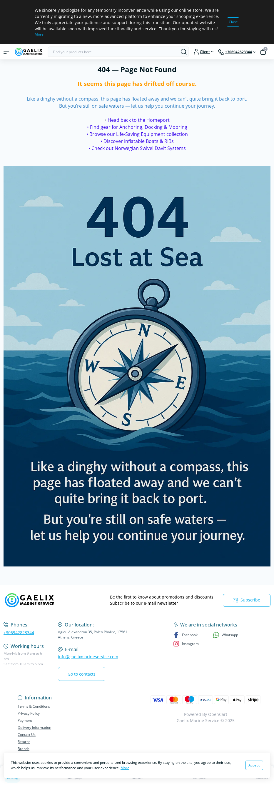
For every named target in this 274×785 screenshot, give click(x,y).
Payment (25, 720)
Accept (254, 765)
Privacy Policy (29, 713)
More (39, 34)
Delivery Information (34, 727)
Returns (24, 741)
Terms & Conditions (34, 706)
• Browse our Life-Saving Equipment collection (137, 134)
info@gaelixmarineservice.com (88, 656)
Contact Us (27, 734)
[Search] (184, 52)
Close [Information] (233, 21)
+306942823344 (19, 632)
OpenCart (217, 714)
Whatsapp (225, 635)
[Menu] (6, 52)
